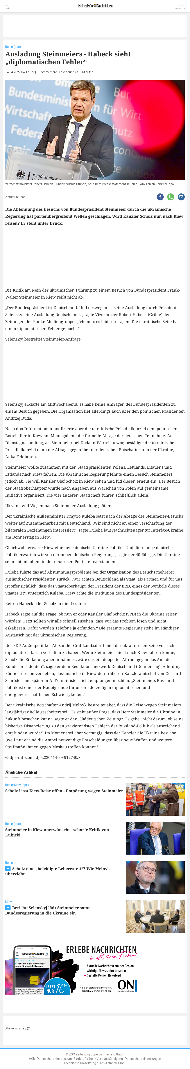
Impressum (64, 1059)
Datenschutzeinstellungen (143, 1059)
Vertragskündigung (110, 1059)
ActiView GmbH (116, 1063)
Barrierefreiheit (84, 1059)
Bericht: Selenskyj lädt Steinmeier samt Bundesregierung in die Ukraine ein (47, 910)
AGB (32, 1059)
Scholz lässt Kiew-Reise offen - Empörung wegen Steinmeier (64, 790)
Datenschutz (45, 1059)
